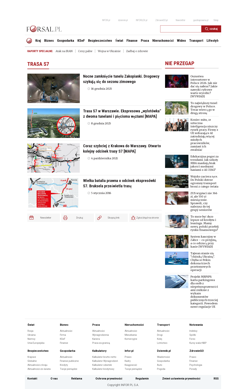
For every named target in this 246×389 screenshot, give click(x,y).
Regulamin (142, 378)
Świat (31, 324)
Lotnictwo (162, 343)
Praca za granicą (101, 343)
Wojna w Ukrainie (109, 51)
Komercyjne (131, 339)
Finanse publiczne (69, 361)
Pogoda (161, 369)
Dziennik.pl (164, 350)
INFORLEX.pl (141, 20)
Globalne (32, 361)
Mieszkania (131, 335)
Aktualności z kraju (37, 365)
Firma (63, 335)
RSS (216, 378)
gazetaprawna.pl (200, 20)
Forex (192, 339)
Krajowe (32, 357)
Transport (163, 324)
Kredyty (64, 365)
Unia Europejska (36, 343)
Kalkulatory (99, 350)
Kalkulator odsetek (102, 365)
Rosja (30, 331)
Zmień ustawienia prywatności (181, 378)
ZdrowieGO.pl (161, 20)
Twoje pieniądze (68, 369)
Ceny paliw (85, 51)
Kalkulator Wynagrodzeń (105, 361)
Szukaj (211, 29)
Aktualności (66, 331)
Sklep (215, 20)
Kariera (96, 339)
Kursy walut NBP (198, 343)
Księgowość (131, 365)
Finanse (64, 343)
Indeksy (193, 331)
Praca (96, 324)
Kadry (128, 361)
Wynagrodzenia (100, 335)
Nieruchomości (134, 324)
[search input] (180, 29)
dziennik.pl (123, 20)
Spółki (192, 335)
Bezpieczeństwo (38, 350)
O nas (54, 378)
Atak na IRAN (64, 51)
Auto (159, 365)
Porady (193, 369)
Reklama (76, 378)
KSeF (62, 339)
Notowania (196, 324)
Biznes (64, 324)
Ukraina (32, 335)
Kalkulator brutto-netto (104, 357)
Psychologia (195, 365)
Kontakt (32, 378)
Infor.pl (129, 350)
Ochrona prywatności (108, 378)
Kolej (159, 339)
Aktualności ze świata (39, 369)
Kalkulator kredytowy (103, 369)
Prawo (128, 357)
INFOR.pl (106, 20)
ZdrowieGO (196, 350)
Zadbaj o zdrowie (137, 51)
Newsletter (180, 20)
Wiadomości (163, 357)
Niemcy (31, 339)
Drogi (160, 335)
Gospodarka (67, 350)
